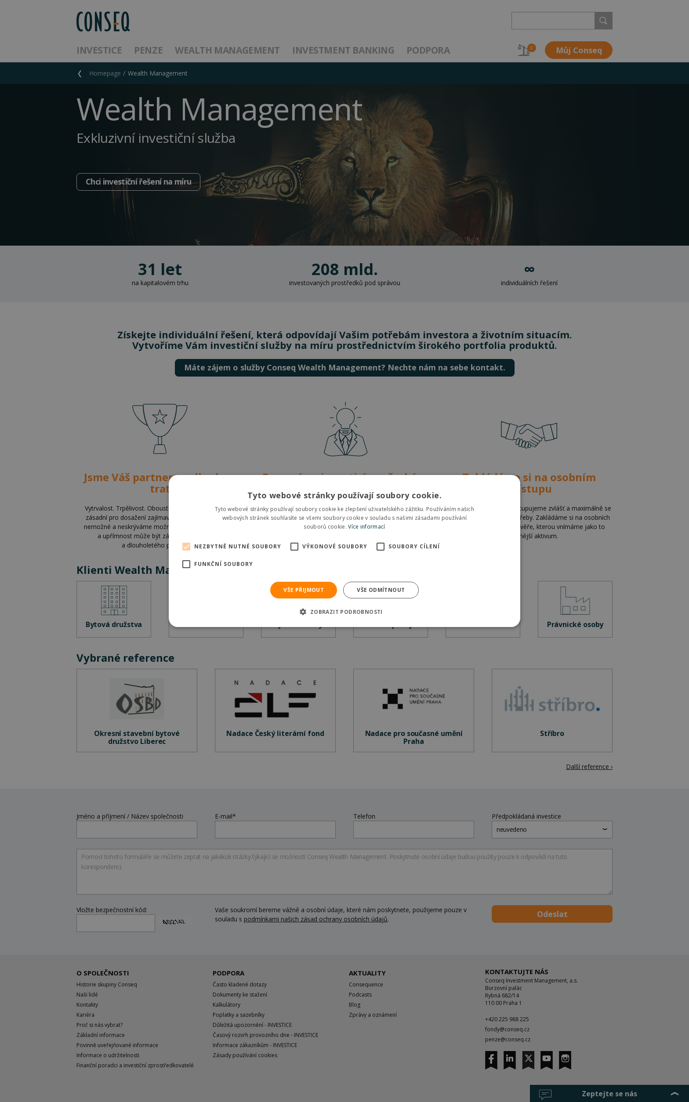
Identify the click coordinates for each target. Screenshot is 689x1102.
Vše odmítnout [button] (381, 590)
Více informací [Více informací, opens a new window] (366, 526)
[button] (344, 611)
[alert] (344, 551)
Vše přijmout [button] (303, 590)
